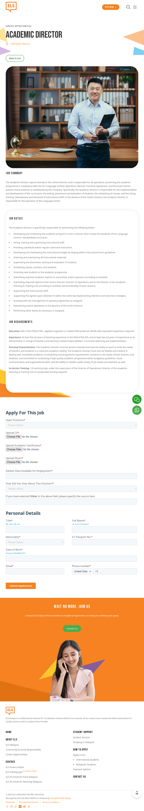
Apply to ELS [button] (79, 754)
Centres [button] (10, 761)
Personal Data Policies (28, 802)
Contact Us (71, 628)
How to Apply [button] (80, 749)
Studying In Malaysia (83, 742)
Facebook (7, 806)
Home (9, 732)
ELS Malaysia (12, 744)
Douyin (28, 806)
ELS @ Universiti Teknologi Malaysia (24, 781)
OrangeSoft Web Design (60, 798)
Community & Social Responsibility (23, 749)
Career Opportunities (16, 754)
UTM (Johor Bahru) (19, 43)
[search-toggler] (128, 7)
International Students (87, 759)
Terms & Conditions (50, 802)
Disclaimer (10, 802)
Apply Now (109, 7)
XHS (20, 806)
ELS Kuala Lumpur (15, 767)
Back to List (15, 58)
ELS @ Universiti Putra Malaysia (21, 776)
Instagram (11, 806)
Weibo (24, 806)
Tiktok (15, 806)
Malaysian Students (86, 764)
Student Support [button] (83, 732)
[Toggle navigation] (135, 7)
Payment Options (82, 769)
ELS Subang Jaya (14, 771)
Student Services (81, 737)
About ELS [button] (11, 739)
